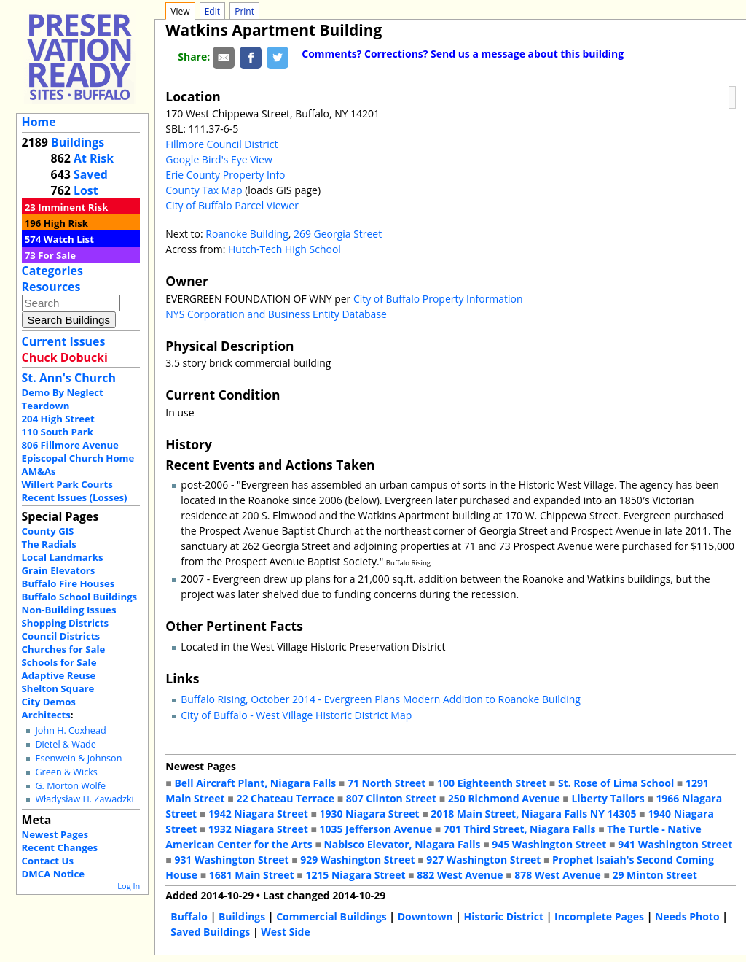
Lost (86, 190)
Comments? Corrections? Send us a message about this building (463, 54)
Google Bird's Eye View (218, 159)
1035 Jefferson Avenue (375, 829)
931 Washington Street (231, 859)
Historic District (504, 916)
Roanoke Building (246, 234)
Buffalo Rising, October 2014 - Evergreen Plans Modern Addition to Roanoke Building (381, 699)
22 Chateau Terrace (285, 798)
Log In (128, 885)
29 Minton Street (654, 875)
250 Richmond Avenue (504, 798)
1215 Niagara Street (355, 875)
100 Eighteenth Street (491, 783)
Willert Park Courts (67, 484)
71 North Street (387, 783)
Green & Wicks (66, 772)
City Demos (49, 701)
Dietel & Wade (65, 744)
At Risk (94, 158)
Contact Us (48, 860)
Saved (91, 174)
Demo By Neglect (62, 392)
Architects (46, 714)
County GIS (48, 531)
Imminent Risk (73, 207)
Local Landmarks (62, 557)
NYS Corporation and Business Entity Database (276, 314)
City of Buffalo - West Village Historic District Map (296, 715)
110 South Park (58, 431)
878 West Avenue (557, 875)
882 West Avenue (460, 875)
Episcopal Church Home (78, 458)
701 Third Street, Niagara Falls (520, 829)
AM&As (39, 471)
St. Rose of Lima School (616, 783)
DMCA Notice (53, 873)
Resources (51, 287)
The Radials (49, 544)
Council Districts (61, 636)
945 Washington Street (549, 844)
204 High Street (58, 418)
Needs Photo (687, 916)
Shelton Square (58, 688)
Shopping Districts (65, 622)
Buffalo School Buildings (80, 596)
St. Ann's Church (69, 378)
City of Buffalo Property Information (438, 299)
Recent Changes (60, 847)
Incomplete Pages (599, 916)
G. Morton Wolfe (70, 786)
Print (244, 11)
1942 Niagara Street (258, 814)
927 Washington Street (483, 859)
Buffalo (189, 916)
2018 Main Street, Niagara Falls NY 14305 (533, 814)
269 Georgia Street (338, 234)
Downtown (425, 916)
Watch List (69, 239)
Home (39, 122)
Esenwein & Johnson (78, 758)
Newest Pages (55, 834)
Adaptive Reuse (59, 675)
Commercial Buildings (331, 916)
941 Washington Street (675, 844)
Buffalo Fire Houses (68, 583)
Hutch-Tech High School (284, 249)
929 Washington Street (357, 859)
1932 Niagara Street (258, 829)
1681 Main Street (251, 875)
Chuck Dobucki (65, 357)
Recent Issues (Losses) (74, 497)
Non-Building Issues (69, 609)
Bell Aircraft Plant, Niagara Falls (255, 783)
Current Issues (64, 341)
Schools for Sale (59, 662)
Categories (52, 271)
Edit (212, 11)
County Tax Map (203, 190)
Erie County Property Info (225, 175)
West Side (285, 932)
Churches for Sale (64, 649)
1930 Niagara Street (369, 814)
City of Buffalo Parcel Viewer (232, 205)
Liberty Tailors (607, 798)
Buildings (77, 142)
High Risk (66, 223)
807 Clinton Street (391, 798)
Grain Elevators (58, 570)
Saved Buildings (210, 932)
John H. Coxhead (70, 730)
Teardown (46, 405)
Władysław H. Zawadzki (84, 799)
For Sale (57, 255)
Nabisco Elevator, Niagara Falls (401, 844)
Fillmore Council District (221, 144)
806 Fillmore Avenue (70, 444)
